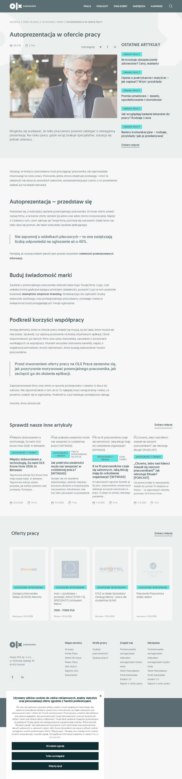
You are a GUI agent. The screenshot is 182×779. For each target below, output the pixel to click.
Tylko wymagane (55, 756)
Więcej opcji (55, 766)
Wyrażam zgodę (55, 746)
